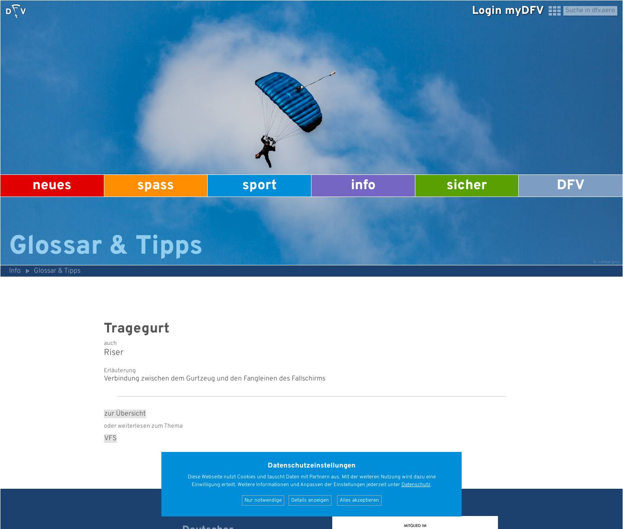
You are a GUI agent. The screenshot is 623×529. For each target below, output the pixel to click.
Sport (259, 185)
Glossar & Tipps (57, 271)
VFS (110, 438)
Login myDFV (508, 11)
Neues (51, 185)
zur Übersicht (125, 414)
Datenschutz (415, 484)
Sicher (466, 185)
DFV (570, 185)
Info (363, 185)
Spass (155, 185)
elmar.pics (610, 262)
